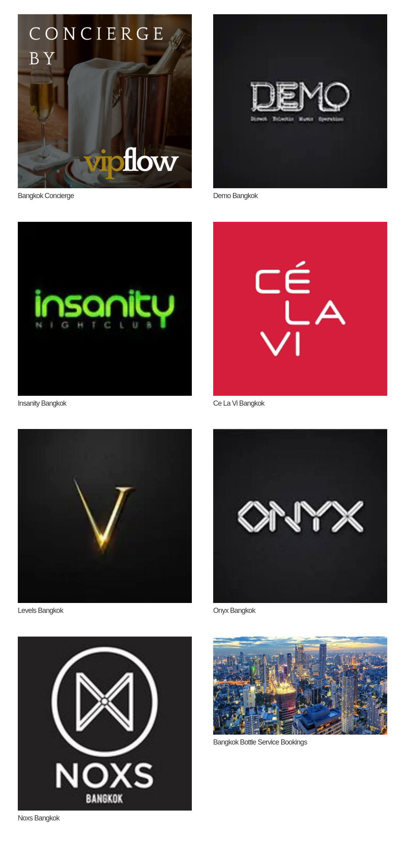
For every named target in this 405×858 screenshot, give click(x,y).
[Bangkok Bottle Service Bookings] (300, 642)
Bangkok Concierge (46, 196)
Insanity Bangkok (42, 403)
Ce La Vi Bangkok (238, 403)
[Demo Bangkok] (300, 20)
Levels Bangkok (40, 610)
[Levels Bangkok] (105, 435)
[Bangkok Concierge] (105, 20)
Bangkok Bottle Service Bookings (260, 742)
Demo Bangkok (235, 196)
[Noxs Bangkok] (105, 642)
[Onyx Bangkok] (300, 435)
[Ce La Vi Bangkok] (300, 228)
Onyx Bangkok (234, 610)
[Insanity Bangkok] (105, 228)
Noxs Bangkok (38, 818)
